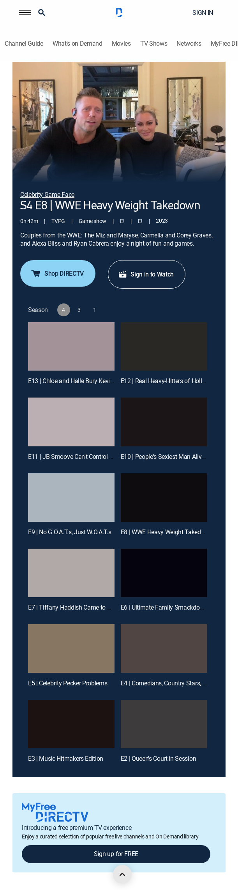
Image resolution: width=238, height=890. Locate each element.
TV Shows (153, 43)
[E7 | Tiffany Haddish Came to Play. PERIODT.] (71, 573)
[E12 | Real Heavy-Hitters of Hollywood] (164, 346)
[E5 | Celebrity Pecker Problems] (71, 648)
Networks (188, 43)
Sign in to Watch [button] (146, 274)
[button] (25, 12)
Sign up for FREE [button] (116, 853)
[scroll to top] (122, 874)
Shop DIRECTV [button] (57, 273)
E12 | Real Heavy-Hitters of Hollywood (170, 380)
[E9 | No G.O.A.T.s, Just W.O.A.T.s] (71, 497)
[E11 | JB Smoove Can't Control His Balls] (71, 422)
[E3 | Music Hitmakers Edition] (71, 724)
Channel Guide (24, 43)
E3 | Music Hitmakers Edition (65, 758)
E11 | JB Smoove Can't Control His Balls (80, 456)
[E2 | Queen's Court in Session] (164, 724)
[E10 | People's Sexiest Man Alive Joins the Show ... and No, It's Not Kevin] (164, 422)
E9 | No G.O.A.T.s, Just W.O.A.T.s (69, 532)
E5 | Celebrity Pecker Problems (67, 683)
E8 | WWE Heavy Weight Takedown (166, 532)
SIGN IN (202, 12)
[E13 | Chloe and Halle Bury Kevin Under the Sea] (71, 346)
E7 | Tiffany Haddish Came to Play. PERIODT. (87, 607)
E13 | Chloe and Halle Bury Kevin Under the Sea (89, 380)
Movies (121, 43)
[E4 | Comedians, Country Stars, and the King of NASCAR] (164, 648)
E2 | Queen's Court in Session (158, 758)
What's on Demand (77, 43)
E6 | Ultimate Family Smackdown (164, 607)
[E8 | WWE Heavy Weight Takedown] (164, 497)
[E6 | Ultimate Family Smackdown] (164, 573)
